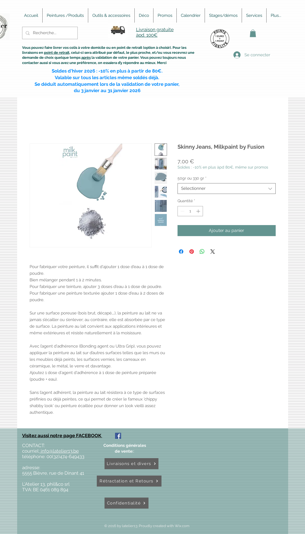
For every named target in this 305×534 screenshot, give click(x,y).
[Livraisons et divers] (131, 463)
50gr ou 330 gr (192, 178)
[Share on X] (212, 251)
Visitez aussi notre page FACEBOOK (62, 435)
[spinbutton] (190, 211)
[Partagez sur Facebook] (181, 251)
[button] (253, 33)
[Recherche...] (49, 33)
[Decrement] (181, 211)
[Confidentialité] (126, 503)
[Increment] (198, 211)
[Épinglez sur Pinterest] (191, 251)
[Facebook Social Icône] (118, 436)
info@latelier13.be (59, 451)
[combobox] (227, 188)
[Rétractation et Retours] (129, 481)
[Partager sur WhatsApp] (202, 251)
